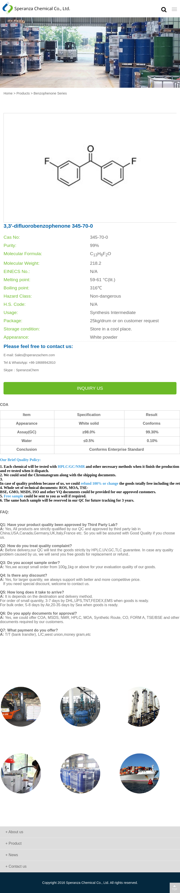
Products (23, 93)
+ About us (14, 832)
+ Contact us (15, 866)
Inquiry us (90, 388)
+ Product (13, 843)
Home (8, 93)
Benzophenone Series (50, 93)
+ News (11, 855)
